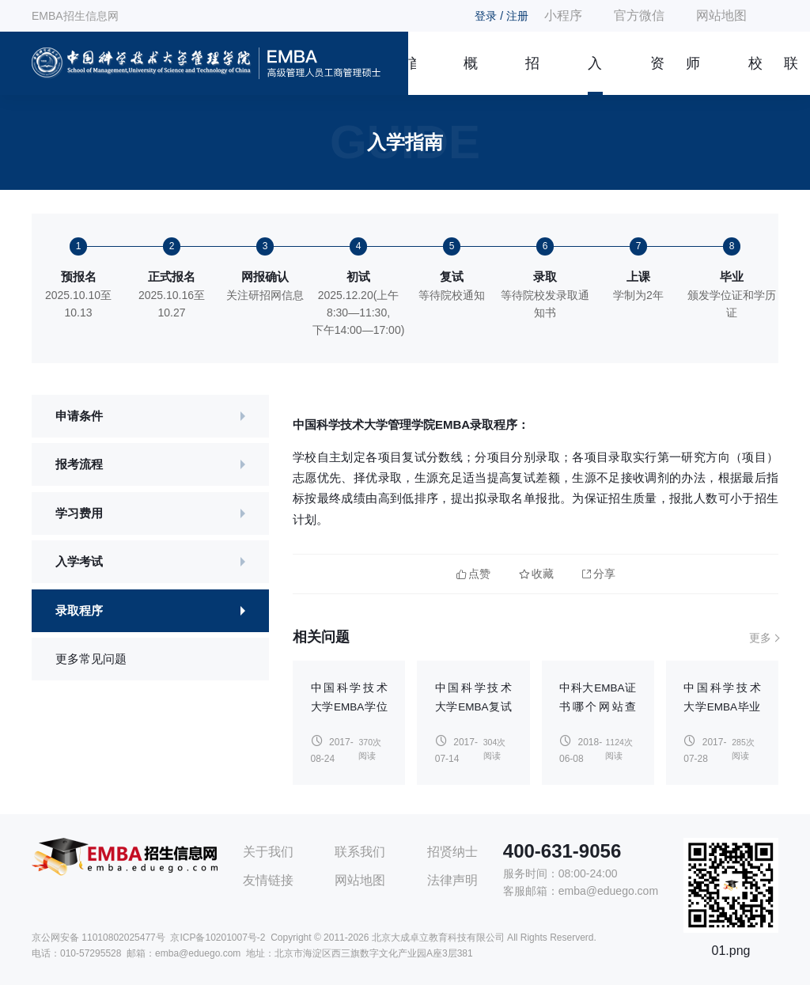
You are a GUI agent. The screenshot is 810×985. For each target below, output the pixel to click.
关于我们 (268, 851)
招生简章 (532, 75)
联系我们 (791, 75)
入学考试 (79, 561)
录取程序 (79, 610)
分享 (598, 574)
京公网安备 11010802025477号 (98, 937)
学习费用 (79, 513)
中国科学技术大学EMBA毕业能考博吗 (721, 707)
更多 (760, 637)
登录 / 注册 (501, 15)
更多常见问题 (91, 658)
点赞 (473, 574)
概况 (471, 75)
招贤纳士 (452, 851)
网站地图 (721, 15)
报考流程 (79, 464)
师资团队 (693, 75)
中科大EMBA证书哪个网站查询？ (597, 707)
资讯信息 (657, 75)
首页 (412, 75)
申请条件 (79, 415)
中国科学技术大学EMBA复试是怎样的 (473, 707)
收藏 (536, 574)
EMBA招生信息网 (75, 15)
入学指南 (595, 75)
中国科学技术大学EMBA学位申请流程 (349, 707)
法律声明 (452, 880)
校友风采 (755, 75)
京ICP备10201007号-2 (217, 937)
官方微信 (639, 15)
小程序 (563, 15)
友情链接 (268, 880)
